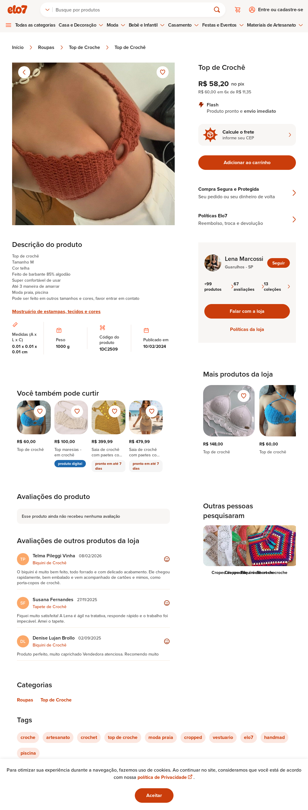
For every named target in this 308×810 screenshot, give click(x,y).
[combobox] (47, 9)
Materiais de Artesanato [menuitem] (275, 24)
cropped (193, 737)
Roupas (51, 47)
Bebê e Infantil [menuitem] (147, 24)
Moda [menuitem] (116, 24)
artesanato (58, 737)
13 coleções (277, 286)
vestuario (223, 737)
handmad (274, 737)
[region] (247, 422)
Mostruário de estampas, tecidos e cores (56, 312)
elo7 (248, 737)
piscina (28, 753)
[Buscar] (134, 9)
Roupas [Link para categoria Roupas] (25, 699)
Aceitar (154, 795)
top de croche (123, 737)
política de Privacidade (165, 777)
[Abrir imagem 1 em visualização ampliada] (93, 144)
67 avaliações (249, 286)
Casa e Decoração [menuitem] (81, 24)
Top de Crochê (130, 47)
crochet (89, 737)
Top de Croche (89, 47)
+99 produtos (219, 286)
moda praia (160, 737)
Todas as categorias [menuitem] (35, 24)
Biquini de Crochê (49, 562)
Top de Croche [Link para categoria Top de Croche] (56, 699)
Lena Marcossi (244, 258)
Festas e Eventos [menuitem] (223, 24)
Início (22, 47)
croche (28, 737)
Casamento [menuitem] (183, 24)
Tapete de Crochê (49, 606)
